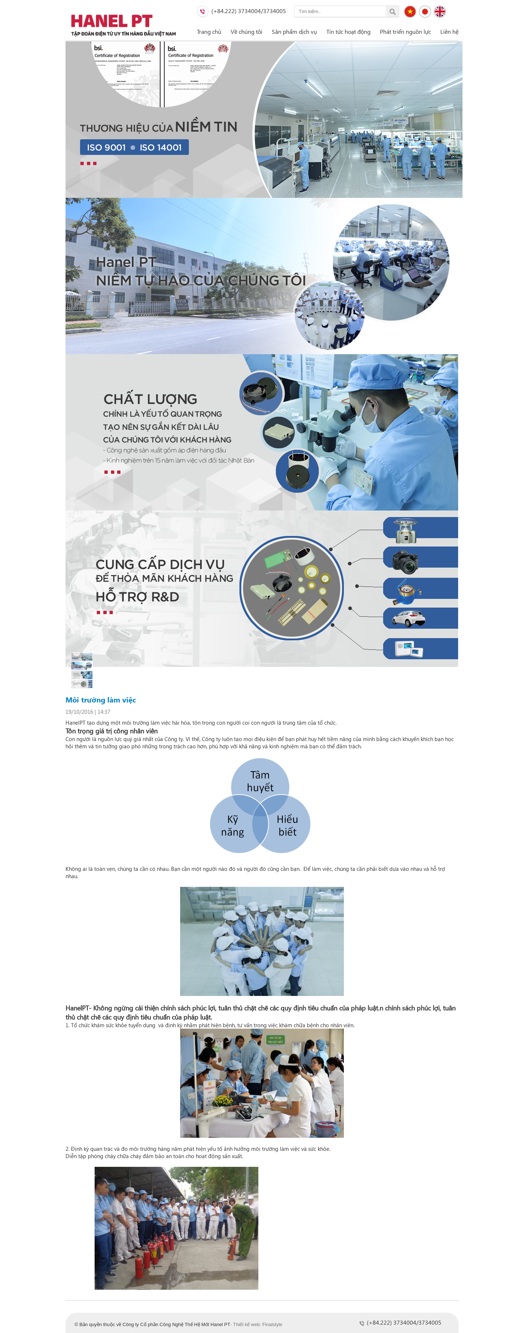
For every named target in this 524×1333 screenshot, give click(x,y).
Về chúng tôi (246, 31)
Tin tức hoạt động (348, 31)
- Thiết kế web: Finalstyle (256, 1324)
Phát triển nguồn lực (405, 31)
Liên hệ (449, 31)
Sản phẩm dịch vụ (294, 31)
